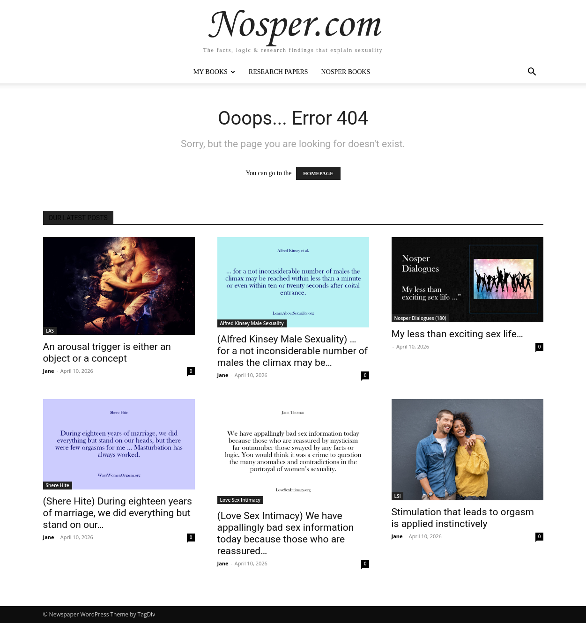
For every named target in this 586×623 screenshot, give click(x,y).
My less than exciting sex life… (457, 334)
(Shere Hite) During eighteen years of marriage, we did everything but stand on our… (117, 513)
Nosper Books (346, 71)
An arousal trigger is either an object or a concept (107, 352)
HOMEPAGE (318, 173)
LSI (397, 496)
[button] (532, 72)
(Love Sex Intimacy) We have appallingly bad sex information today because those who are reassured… (285, 533)
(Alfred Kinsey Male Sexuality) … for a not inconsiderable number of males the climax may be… (292, 351)
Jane (48, 370)
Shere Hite (57, 485)
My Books (214, 71)
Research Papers (278, 71)
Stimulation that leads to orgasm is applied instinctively (463, 517)
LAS (50, 330)
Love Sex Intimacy (240, 500)
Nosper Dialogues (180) (420, 318)
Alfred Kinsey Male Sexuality (252, 323)
